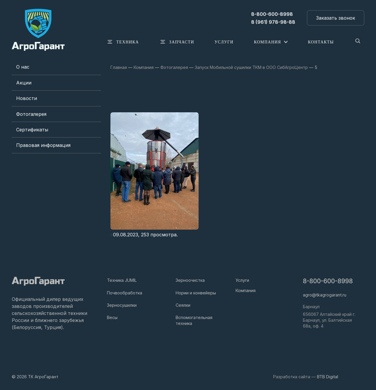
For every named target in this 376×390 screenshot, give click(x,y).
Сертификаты (32, 130)
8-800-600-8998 (328, 281)
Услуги (242, 280)
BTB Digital (327, 376)
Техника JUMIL (122, 280)
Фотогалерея (31, 114)
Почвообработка (124, 292)
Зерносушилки (122, 305)
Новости (26, 98)
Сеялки (183, 305)
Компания (246, 290)
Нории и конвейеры (196, 292)
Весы (112, 317)
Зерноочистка (190, 280)
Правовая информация (43, 145)
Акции (23, 83)
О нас (22, 67)
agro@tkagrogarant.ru (324, 294)
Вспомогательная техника (194, 320)
